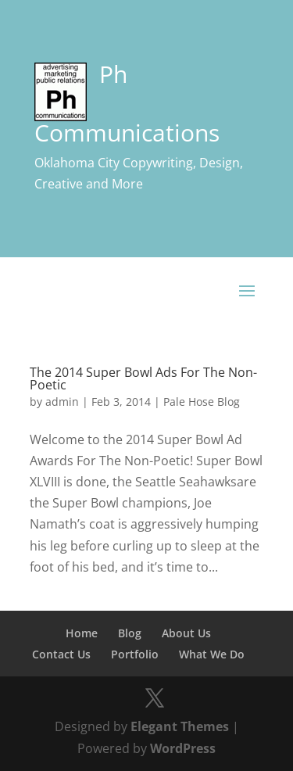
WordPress (183, 748)
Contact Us (61, 654)
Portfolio (135, 654)
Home (82, 633)
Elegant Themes (179, 726)
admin (62, 401)
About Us (186, 633)
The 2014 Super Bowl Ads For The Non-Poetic (143, 378)
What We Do (212, 654)
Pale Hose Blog (201, 401)
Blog (129, 633)
